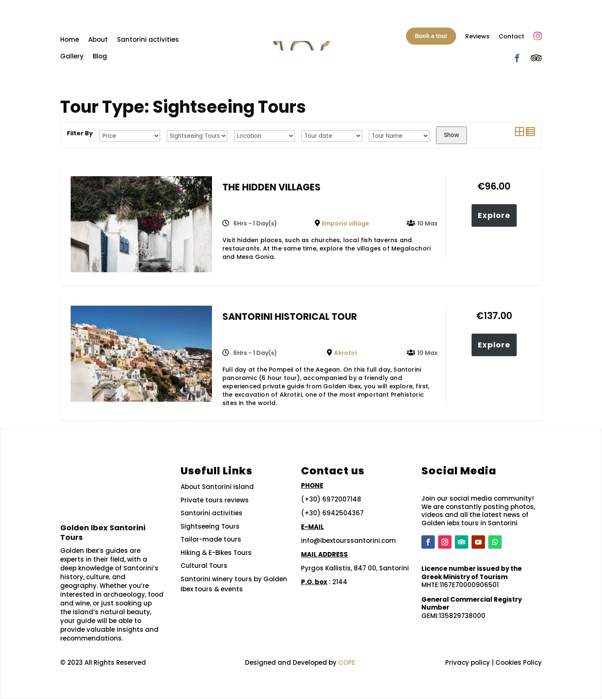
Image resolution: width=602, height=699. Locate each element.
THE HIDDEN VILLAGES (271, 187)
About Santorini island (217, 486)
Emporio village (345, 223)
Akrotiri (345, 353)
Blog (100, 56)
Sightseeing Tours (210, 526)
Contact (511, 36)
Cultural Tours (204, 565)
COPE (346, 662)
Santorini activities (148, 39)
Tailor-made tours (211, 539)
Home (69, 39)
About (98, 39)
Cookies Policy (518, 662)
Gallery (72, 56)
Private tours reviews (215, 500)
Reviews (477, 36)
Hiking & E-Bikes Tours (216, 552)
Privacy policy (467, 662)
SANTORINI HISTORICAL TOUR (289, 316)
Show (451, 135)
